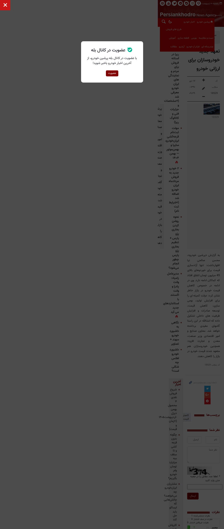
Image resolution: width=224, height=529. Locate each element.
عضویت (112, 73)
